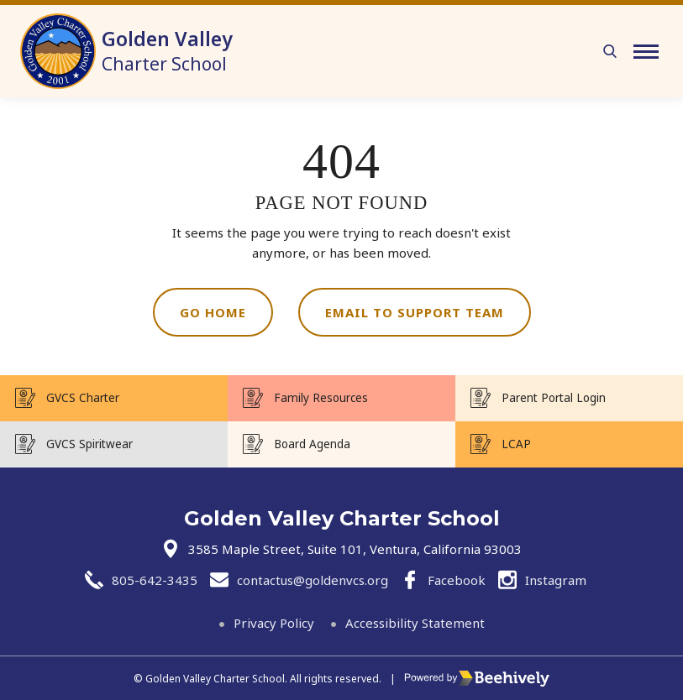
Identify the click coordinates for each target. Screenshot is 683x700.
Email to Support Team (414, 312)
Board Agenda (312, 444)
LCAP (516, 444)
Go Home (213, 312)
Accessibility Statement (415, 622)
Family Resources (321, 397)
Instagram (555, 580)
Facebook (457, 580)
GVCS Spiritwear (89, 444)
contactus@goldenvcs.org (312, 580)
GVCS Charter (82, 397)
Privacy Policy (274, 622)
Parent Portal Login (554, 397)
